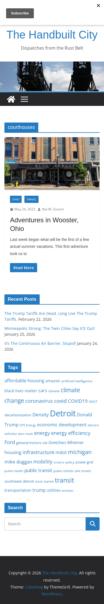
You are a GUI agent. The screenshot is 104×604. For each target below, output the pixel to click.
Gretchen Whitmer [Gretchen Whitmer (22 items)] (66, 442)
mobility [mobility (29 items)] (42, 461)
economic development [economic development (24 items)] (62, 425)
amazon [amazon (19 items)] (52, 380)
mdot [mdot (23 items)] (61, 452)
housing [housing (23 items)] (12, 452)
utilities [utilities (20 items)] (54, 490)
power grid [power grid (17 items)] (84, 462)
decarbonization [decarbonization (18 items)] (17, 414)
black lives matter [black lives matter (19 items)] (20, 390)
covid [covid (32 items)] (60, 400)
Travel (31, 199)
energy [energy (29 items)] (42, 433)
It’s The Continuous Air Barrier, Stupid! (40, 343)
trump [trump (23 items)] (39, 490)
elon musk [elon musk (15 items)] (25, 434)
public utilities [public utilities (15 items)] (63, 471)
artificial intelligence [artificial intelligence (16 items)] (76, 381)
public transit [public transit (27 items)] (38, 470)
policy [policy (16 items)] (69, 462)
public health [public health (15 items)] (13, 471)
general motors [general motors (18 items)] (28, 442)
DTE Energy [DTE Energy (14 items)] (28, 425)
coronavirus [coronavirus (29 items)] (39, 400)
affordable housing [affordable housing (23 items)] (24, 381)
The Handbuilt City (52, 35)
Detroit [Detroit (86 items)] (63, 413)
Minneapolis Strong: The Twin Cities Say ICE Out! (49, 328)
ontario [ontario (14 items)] (59, 462)
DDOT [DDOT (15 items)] (93, 401)
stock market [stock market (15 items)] (44, 481)
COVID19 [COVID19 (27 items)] (78, 401)
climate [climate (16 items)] (54, 391)
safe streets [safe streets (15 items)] (83, 471)
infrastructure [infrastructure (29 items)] (38, 452)
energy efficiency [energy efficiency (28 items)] (70, 433)
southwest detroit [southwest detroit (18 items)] (19, 481)
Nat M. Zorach (53, 209)
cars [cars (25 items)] (42, 391)
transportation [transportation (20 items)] (17, 490)
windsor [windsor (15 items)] (68, 490)
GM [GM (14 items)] (44, 443)
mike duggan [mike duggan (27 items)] (18, 461)
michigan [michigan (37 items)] (80, 452)
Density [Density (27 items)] (40, 414)
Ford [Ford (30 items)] (9, 442)
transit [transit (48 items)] (64, 480)
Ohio (15, 199)
